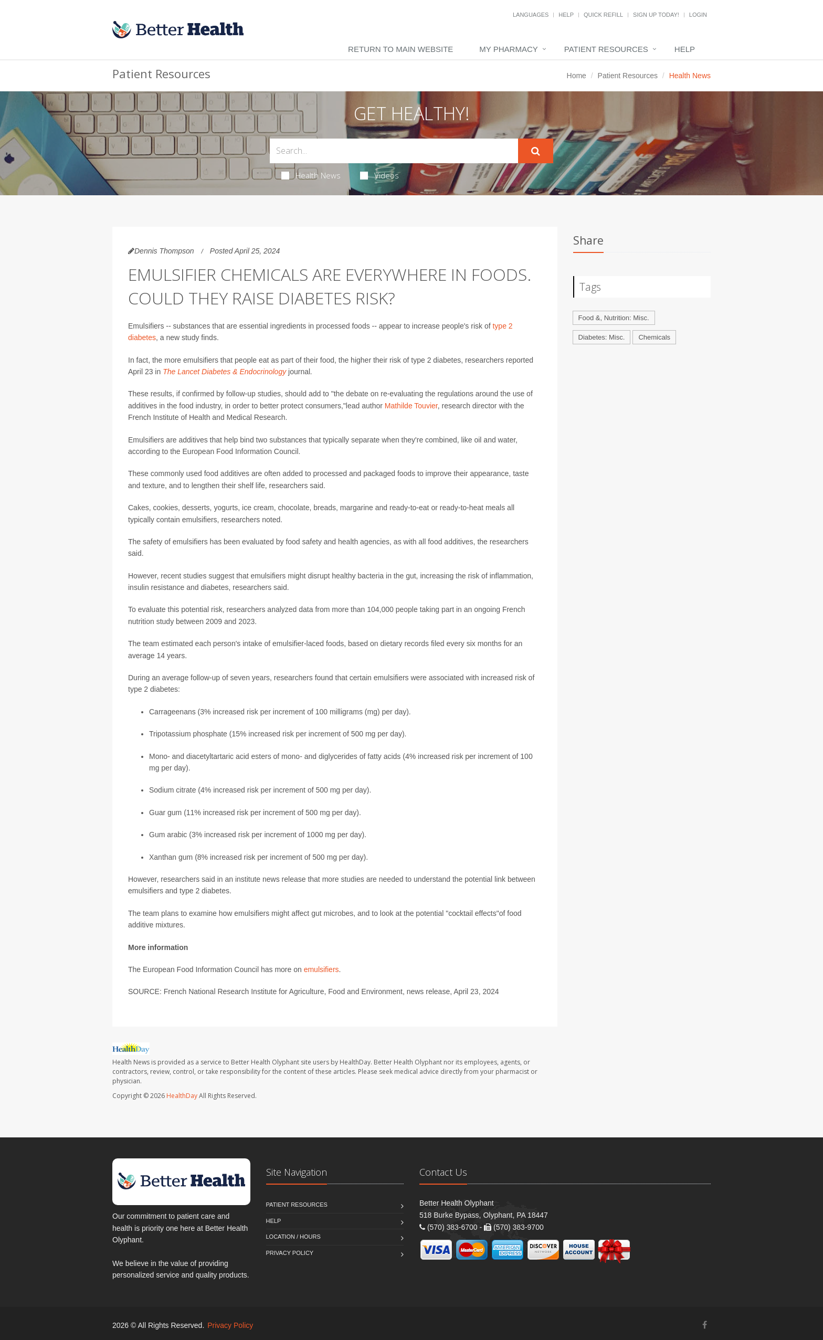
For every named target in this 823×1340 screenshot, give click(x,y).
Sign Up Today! (656, 15)
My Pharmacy (508, 49)
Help (566, 15)
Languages (530, 15)
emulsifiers (321, 969)
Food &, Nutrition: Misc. (613, 318)
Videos (379, 175)
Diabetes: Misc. (601, 337)
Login (698, 15)
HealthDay (181, 1095)
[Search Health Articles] (394, 151)
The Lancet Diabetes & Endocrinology (224, 371)
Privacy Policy (290, 1253)
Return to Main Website (400, 49)
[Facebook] (704, 1325)
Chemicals (654, 337)
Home (576, 75)
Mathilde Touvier (411, 406)
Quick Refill (603, 15)
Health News (311, 175)
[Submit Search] (535, 151)
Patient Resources (606, 49)
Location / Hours (293, 1236)
